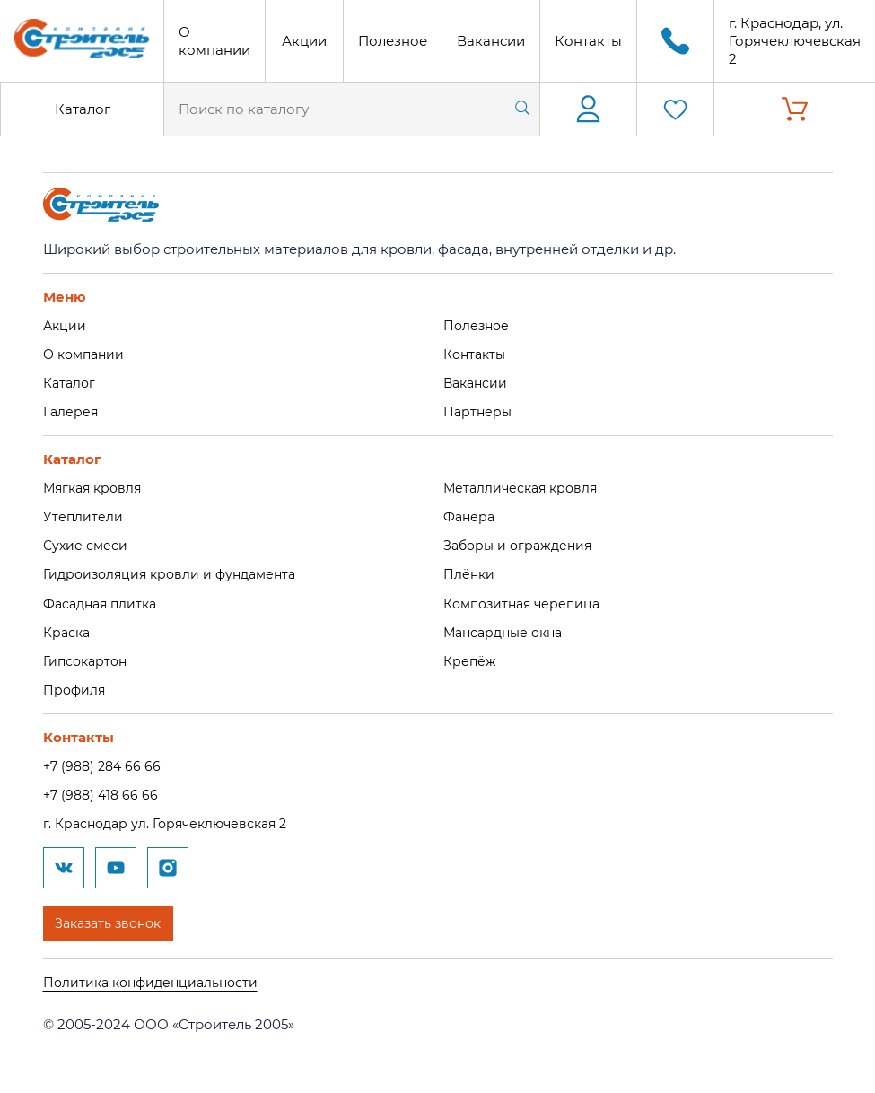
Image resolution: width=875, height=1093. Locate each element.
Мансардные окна (507, 629)
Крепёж (470, 658)
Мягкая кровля (95, 486)
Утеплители (83, 515)
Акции (304, 40)
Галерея (72, 410)
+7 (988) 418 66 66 (103, 791)
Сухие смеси (86, 543)
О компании (214, 40)
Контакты (588, 40)
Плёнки (469, 572)
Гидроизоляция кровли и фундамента (176, 572)
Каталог (82, 109)
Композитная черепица (526, 600)
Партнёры (478, 410)
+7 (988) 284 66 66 (105, 762)
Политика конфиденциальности (155, 977)
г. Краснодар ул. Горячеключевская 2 (172, 819)
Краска (68, 629)
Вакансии (491, 40)
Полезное (392, 40)
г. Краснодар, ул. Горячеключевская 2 (795, 40)
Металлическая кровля (524, 486)
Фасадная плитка (104, 600)
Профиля (75, 686)
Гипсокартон (88, 658)
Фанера (470, 515)
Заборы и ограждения (521, 543)
